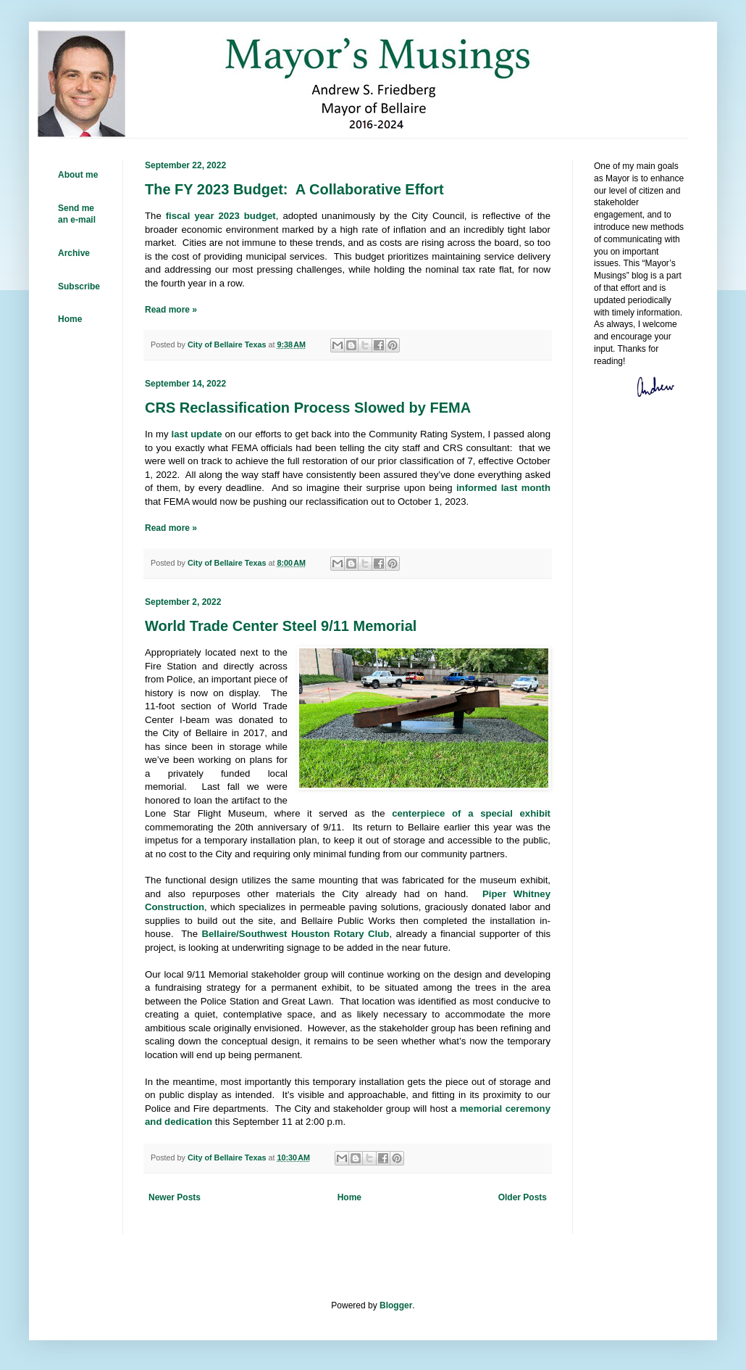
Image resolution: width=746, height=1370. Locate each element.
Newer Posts (174, 1197)
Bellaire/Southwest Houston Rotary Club (295, 933)
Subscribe (79, 286)
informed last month (503, 487)
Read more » (171, 310)
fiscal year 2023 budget (221, 215)
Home (349, 1197)
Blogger (396, 1305)
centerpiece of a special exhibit (471, 813)
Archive (74, 253)
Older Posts (522, 1197)
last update (197, 434)
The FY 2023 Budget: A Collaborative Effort (294, 189)
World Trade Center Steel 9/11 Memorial (280, 626)
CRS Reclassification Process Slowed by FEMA (308, 408)
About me (78, 175)
